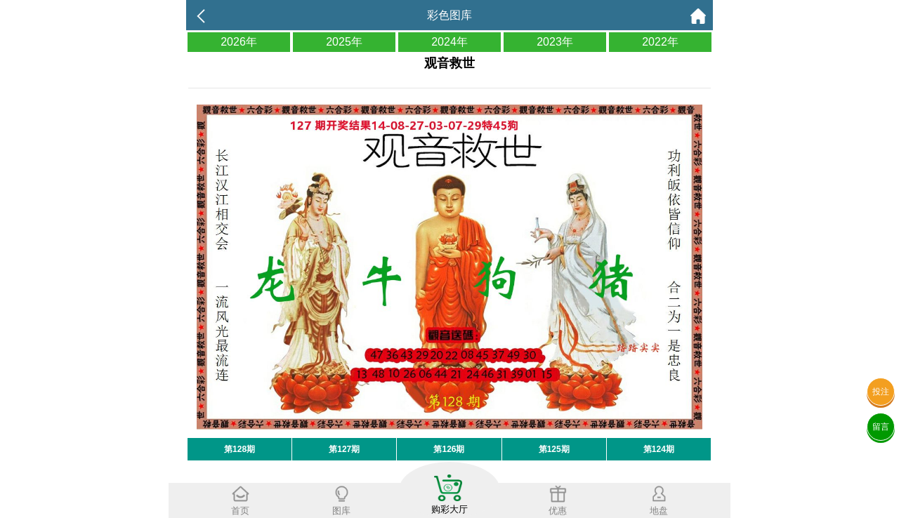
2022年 (660, 42)
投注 (880, 392)
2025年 (344, 42)
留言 (880, 427)
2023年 (555, 42)
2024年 (449, 42)
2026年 (239, 42)
